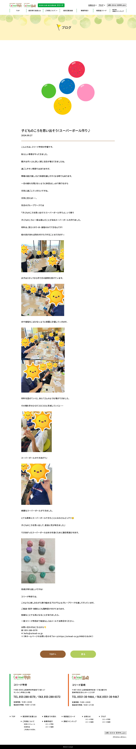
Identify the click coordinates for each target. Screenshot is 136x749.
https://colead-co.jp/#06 (70, 636)
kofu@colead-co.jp (33, 633)
